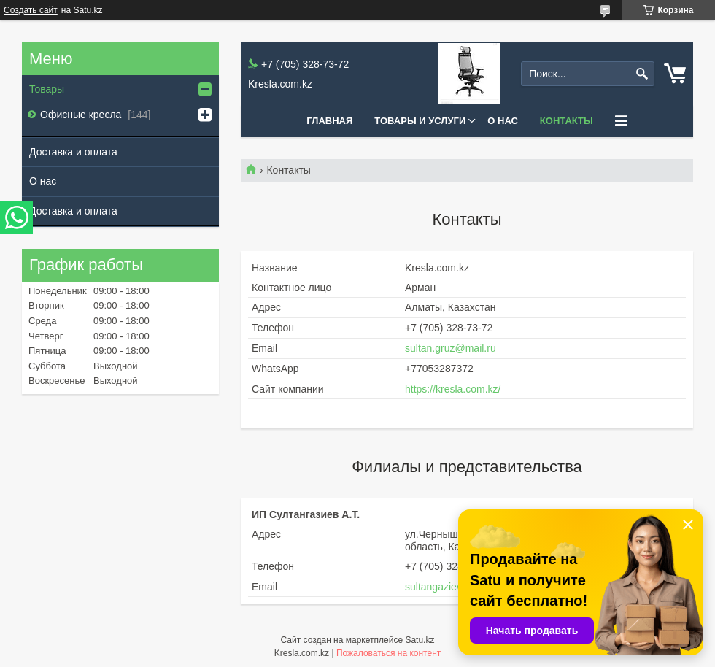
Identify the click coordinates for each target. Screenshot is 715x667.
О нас (502, 120)
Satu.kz (419, 640)
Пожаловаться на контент (388, 653)
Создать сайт (31, 10)
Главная (329, 120)
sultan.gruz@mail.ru (450, 348)
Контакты (566, 120)
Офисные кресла (82, 114)
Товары (46, 89)
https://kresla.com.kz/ (452, 389)
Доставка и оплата (73, 152)
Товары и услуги (419, 120)
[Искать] (641, 74)
